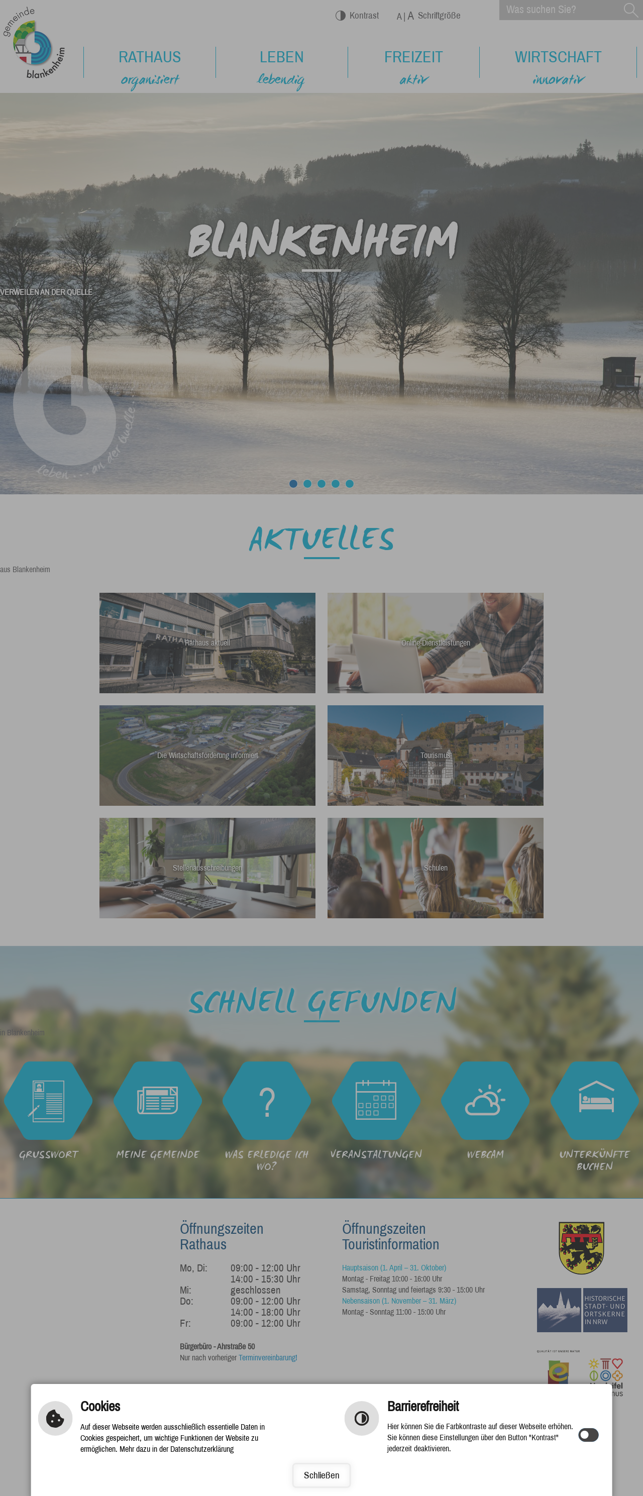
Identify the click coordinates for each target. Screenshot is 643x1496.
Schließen (322, 1475)
